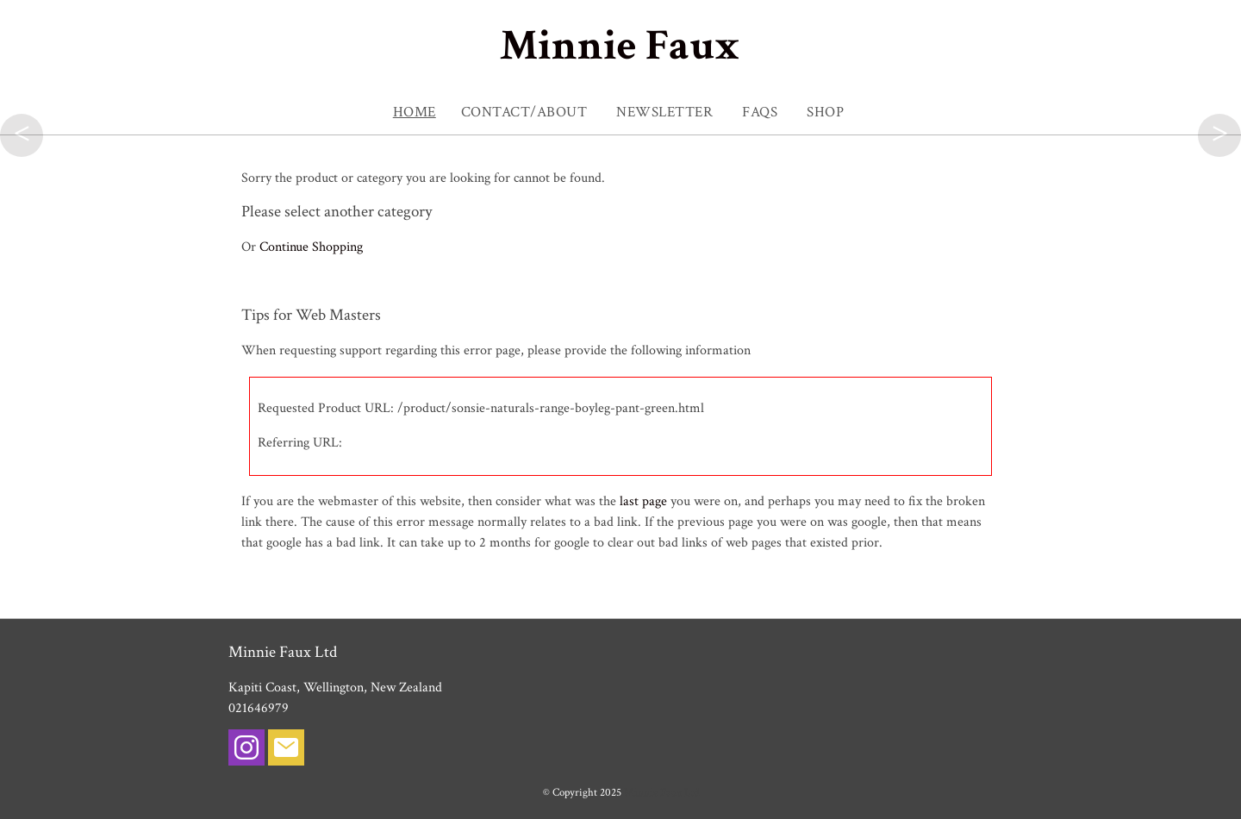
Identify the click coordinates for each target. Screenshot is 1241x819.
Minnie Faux (620, 46)
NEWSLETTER (664, 112)
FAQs (759, 112)
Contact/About (524, 112)
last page (643, 501)
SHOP (825, 112)
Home (414, 112)
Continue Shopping (311, 247)
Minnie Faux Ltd (661, 792)
